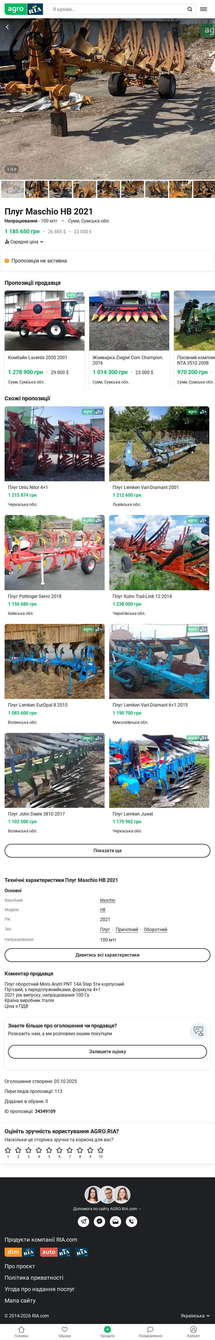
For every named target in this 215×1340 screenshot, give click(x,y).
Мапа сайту (20, 1300)
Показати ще (107, 850)
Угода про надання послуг (40, 1289)
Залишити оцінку (107, 1051)
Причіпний (127, 929)
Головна (21, 1332)
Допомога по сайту (107, 1208)
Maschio (107, 900)
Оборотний (155, 929)
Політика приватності (34, 1277)
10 (100, 1153)
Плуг (105, 929)
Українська (195, 1316)
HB (102, 909)
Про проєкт (20, 1266)
